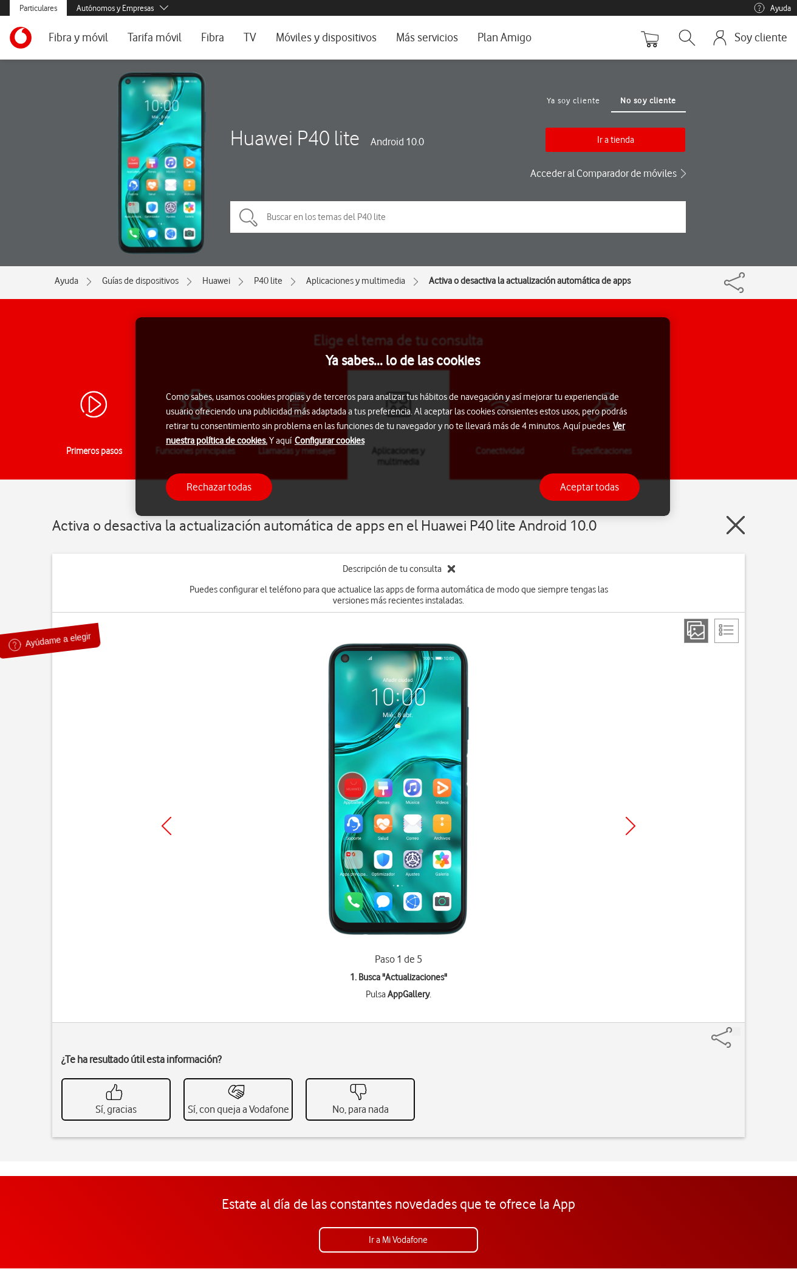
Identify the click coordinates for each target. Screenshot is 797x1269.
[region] (402, 416)
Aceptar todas (589, 487)
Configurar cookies (329, 440)
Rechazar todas (218, 487)
